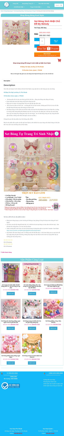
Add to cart (56, 41)
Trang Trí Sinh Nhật (36, 7)
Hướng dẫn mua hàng (49, 379)
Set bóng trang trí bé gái (30, 11)
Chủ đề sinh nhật (19, 7)
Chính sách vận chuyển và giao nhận (53, 383)
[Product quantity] (42, 41)
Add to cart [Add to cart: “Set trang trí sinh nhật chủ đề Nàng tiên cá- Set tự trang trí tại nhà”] (11, 293)
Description (7, 80)
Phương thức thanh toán (49, 381)
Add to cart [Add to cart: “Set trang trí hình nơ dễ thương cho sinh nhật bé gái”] (53, 292)
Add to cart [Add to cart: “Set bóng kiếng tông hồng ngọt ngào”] (11, 363)
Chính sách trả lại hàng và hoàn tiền (52, 385)
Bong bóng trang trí (28, 3)
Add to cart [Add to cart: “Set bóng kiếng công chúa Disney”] (53, 328)
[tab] (7, 80)
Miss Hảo (7, 376)
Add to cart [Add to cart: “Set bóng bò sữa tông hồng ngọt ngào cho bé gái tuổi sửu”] (11, 328)
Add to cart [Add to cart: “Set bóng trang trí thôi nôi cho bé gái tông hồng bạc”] (32, 328)
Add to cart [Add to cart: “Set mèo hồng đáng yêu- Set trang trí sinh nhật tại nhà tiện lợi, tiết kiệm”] (32, 293)
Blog (48, 7)
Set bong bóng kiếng (19, 11)
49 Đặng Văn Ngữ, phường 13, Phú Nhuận (32, 66)
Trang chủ (15, 3)
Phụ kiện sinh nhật (44, 3)
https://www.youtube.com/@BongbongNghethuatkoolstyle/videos (23, 230)
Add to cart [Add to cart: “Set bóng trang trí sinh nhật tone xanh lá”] (32, 363)
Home (2, 11)
